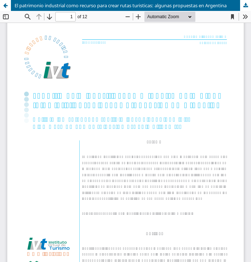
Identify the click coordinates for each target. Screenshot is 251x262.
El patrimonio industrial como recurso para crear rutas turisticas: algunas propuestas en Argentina (121, 5)
